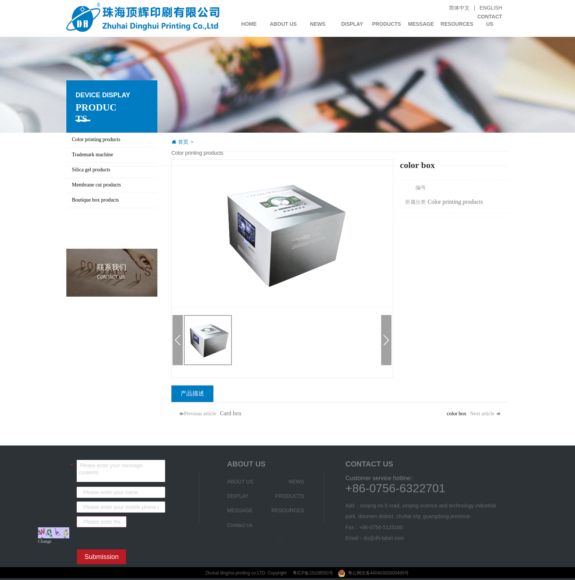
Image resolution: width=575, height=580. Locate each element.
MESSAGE (421, 24)
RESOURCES (456, 24)
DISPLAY (352, 24)
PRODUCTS (386, 24)
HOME (249, 24)
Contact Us (489, 18)
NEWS (317, 24)
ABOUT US (283, 24)
